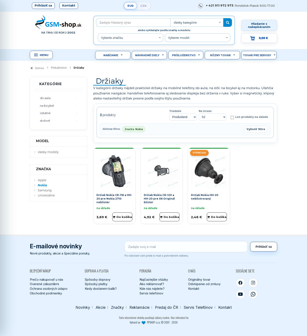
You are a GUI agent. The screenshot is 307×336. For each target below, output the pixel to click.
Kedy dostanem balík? (101, 289)
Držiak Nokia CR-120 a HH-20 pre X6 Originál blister (159, 198)
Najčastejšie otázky (154, 280)
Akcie (101, 307)
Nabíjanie (110, 55)
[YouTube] (240, 294)
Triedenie (175, 111)
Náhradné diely (147, 55)
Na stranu (205, 111)
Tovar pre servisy (257, 55)
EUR (130, 5)
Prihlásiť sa (43, 5)
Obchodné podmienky (46, 293)
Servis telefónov (151, 293)
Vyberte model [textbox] (178, 37)
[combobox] (196, 22)
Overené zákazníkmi (44, 284)
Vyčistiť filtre (256, 129)
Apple (42, 180)
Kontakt (68, 5)
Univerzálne (46, 195)
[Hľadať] (227, 22)
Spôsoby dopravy (97, 280)
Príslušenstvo (184, 55)
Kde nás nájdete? (152, 289)
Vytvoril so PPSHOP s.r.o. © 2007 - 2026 (154, 322)
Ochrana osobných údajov (48, 289)
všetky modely (48, 152)
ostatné (45, 113)
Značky (117, 307)
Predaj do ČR (166, 307)
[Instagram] (253, 282)
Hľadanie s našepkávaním (259, 25)
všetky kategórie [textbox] (185, 22)
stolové (45, 120)
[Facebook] (240, 282)
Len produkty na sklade (249, 117)
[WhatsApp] (253, 294)
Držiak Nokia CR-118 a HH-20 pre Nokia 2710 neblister (114, 198)
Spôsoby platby (96, 284)
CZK (143, 5)
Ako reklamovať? (152, 284)
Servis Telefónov (198, 307)
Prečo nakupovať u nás (46, 280)
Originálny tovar (199, 280)
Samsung (45, 190)
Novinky (82, 307)
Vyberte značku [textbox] (112, 37)
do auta (45, 98)
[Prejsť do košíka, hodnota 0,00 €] (259, 38)
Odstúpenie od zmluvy (204, 284)
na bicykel (47, 105)
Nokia (42, 185)
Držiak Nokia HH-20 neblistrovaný (204, 196)
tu (187, 318)
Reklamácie (139, 307)
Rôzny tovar (220, 55)
